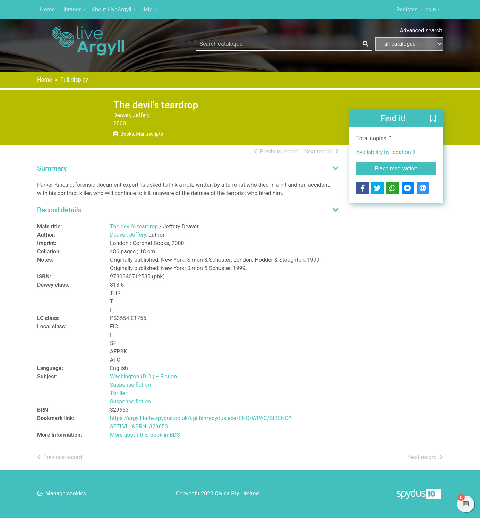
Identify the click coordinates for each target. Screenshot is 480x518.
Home (47, 9)
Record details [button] (59, 210)
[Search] (365, 44)
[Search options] (409, 44)
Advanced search (421, 30)
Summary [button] (52, 168)
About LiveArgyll (111, 9)
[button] (433, 118)
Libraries (71, 9)
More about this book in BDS (145, 435)
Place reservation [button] (405, 168)
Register (406, 9)
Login (429, 9)
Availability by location (386, 152)
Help (147, 9)
